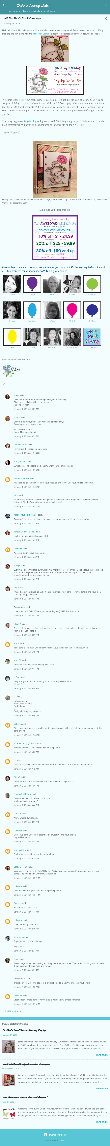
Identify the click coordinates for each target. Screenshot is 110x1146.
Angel (16, 587)
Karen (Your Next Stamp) (25, 515)
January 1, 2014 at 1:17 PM (26, 523)
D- (15, 696)
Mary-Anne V (20, 850)
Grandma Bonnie (21, 478)
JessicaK (18, 995)
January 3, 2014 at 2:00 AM (26, 928)
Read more (102, 1055)
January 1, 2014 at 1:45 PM (26, 557)
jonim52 (17, 660)
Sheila (16, 395)
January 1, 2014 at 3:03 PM (26, 598)
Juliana (17, 417)
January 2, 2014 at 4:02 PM (26, 822)
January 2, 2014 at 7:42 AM (26, 769)
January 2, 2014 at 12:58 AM (27, 735)
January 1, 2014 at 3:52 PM (26, 635)
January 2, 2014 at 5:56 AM (26, 752)
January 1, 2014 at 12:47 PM (27, 506)
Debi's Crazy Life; (33, 5)
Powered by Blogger (55, 1135)
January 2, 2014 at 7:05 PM (26, 841)
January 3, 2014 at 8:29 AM (26, 970)
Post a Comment (13, 1011)
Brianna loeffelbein (22, 794)
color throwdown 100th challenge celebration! (24, 1097)
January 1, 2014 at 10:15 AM (27, 470)
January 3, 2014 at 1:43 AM (26, 912)
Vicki (16, 495)
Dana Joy (18, 813)
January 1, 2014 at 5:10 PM (26, 652)
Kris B (16, 643)
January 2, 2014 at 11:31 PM (27, 895)
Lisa (16, 760)
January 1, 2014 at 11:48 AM (27, 487)
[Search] (106, 5)
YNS (21, 99)
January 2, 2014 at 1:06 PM (26, 786)
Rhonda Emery (20, 444)
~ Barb (17, 677)
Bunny (17, 959)
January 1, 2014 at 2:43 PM (26, 579)
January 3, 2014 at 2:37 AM (26, 951)
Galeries (61, 1140)
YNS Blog (78, 124)
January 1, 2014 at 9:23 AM (26, 436)
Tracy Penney (20, 461)
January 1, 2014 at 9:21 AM (26, 409)
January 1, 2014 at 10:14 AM (27, 453)
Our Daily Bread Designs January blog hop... (25, 1030)
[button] (106, 19)
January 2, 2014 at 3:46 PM (26, 805)
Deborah (18, 724)
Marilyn (17, 565)
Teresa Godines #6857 (24, 531)
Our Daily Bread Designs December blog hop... (26, 1064)
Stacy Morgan (20, 867)
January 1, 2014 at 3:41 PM (26, 615)
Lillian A (17, 624)
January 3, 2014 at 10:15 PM (27, 1004)
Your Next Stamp (41, 34)
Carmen (17, 903)
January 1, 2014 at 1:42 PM (26, 540)
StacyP (17, 777)
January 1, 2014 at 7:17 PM (26, 669)
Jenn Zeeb (19, 937)
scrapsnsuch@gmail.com (26, 743)
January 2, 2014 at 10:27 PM (27, 878)
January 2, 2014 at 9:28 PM (26, 858)
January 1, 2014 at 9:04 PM (26, 688)
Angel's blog (29, 121)
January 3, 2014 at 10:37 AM (27, 987)
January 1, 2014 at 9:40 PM (26, 715)
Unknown (18, 548)
